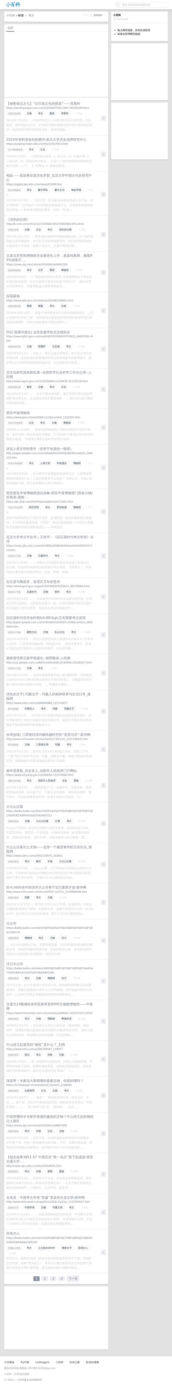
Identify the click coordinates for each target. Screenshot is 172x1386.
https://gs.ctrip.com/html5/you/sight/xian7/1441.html (39, 501)
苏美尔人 (13, 1233)
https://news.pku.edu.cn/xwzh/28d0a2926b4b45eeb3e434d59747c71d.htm (49, 548)
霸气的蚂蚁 (13, 709)
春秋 (29, 387)
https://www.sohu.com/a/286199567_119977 (34, 1049)
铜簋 (40, 306)
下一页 (73, 1278)
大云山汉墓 (14, 807)
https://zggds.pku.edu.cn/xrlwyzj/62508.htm (34, 184)
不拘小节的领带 (15, 423)
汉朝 (61, 1054)
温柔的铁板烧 (14, 270)
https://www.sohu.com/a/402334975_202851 (34, 855)
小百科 (10, 15)
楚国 (29, 306)
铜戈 (38, 861)
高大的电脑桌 (14, 190)
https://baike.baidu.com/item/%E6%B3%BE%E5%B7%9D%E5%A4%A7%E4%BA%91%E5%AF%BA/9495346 (49, 970)
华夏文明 (57, 1207)
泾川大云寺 (14, 964)
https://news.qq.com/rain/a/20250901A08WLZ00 (37, 264)
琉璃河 (42, 346)
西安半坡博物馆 (18, 413)
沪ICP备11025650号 (30, 1379)
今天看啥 (9, 1362)
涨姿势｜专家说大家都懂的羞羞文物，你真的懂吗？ (44, 1081)
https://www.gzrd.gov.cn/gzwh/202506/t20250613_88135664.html (48, 586)
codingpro (42, 1362)
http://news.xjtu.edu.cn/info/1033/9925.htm (33, 1166)
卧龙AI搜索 (92, 1362)
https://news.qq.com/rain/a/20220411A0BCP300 (36, 1125)
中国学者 (30, 1207)
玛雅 (54, 708)
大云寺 (11, 923)
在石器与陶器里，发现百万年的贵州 (33, 582)
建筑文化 (32, 632)
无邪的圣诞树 (14, 113)
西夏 (27, 897)
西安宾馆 (34, 507)
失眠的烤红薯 (14, 306)
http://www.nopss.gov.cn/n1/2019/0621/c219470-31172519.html (47, 381)
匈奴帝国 (76, 190)
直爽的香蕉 (13, 821)
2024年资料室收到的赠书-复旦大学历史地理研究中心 (46, 140)
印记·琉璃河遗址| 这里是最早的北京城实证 (38, 332)
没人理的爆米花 (15, 149)
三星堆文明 (42, 744)
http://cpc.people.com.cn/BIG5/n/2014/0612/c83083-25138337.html (49, 662)
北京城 (56, 346)
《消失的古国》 (18, 219)
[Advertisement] (139, 72)
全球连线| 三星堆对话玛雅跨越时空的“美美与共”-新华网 (48, 735)
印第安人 (30, 708)
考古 (31, 15)
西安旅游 (62, 507)
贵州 (57, 591)
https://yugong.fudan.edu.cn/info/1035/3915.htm (37, 143)
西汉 (27, 1054)
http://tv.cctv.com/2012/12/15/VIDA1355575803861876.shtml (45, 224)
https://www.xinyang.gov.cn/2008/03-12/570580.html (39, 775)
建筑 (52, 113)
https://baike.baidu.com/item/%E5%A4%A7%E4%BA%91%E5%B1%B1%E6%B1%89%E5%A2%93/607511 (49, 813)
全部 (10, 28)
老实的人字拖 (14, 556)
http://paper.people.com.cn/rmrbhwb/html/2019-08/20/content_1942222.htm (49, 455)
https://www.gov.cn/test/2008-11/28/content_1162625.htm (43, 417)
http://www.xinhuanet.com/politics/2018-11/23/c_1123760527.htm (48, 1201)
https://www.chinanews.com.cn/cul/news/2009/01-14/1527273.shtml (49, 1013)
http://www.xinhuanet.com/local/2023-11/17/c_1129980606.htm (46, 891)
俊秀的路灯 (13, 1171)
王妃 (49, 1131)
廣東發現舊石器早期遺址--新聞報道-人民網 (38, 658)
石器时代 (43, 555)
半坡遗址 (62, 463)
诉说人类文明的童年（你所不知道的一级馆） (39, 449)
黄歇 (76, 780)
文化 (42, 149)
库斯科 (65, 113)
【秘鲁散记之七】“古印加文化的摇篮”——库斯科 (43, 104)
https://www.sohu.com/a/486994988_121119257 (37, 703)
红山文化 (60, 632)
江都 (57, 821)
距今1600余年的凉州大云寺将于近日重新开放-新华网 (46, 887)
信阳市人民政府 (47, 780)
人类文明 (45, 463)
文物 (29, 113)
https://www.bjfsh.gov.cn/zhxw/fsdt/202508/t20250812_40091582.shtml (49, 338)
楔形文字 (67, 1248)
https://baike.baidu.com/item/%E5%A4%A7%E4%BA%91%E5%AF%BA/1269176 (49, 930)
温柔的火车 (13, 1207)
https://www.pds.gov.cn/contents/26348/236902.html (39, 300)
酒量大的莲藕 (14, 781)
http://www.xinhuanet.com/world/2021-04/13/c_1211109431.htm (47, 739)
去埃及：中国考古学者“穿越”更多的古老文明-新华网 (45, 1198)
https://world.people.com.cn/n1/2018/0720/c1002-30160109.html (47, 108)
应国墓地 (13, 296)
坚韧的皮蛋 (13, 230)
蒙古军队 (43, 190)
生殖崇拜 (30, 1090)
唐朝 (49, 1171)
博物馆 (65, 270)
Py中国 (25, 1362)
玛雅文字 (69, 708)
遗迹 (61, 1171)
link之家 (74, 1362)
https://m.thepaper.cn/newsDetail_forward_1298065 (39, 1085)
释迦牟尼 (66, 1018)
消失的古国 (65, 229)
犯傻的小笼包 (14, 1248)
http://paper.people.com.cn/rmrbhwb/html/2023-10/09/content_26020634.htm (49, 624)
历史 (64, 780)
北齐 (40, 270)
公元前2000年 (46, 1248)
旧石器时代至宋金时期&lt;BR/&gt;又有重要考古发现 (46, 618)
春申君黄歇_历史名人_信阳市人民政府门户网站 (41, 771)
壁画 (52, 270)
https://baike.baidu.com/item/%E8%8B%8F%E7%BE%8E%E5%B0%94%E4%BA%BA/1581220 (49, 1240)
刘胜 (49, 1054)
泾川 (63, 938)
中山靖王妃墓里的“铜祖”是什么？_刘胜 (35, 1045)
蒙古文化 (60, 190)
